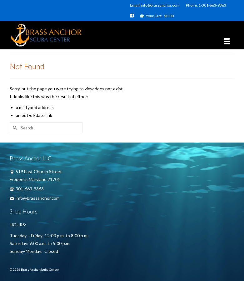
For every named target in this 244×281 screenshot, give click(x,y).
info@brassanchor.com (35, 198)
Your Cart (157, 15)
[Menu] (227, 41)
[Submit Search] (14, 127)
